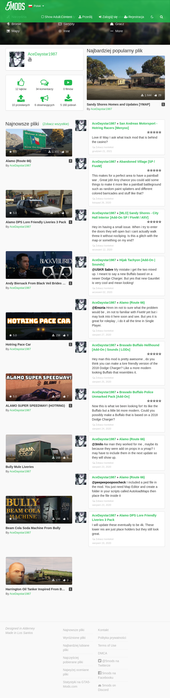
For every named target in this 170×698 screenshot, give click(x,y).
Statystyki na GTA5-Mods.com (76, 684)
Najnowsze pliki (73, 630)
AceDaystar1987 (42, 54)
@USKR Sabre (102, 269)
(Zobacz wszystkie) (55, 124)
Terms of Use (107, 645)
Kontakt (103, 630)
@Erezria (98, 307)
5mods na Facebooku (107, 675)
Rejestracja (134, 17)
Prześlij (85, 17)
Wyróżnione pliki (74, 637)
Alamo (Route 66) (132, 302)
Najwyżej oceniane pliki (76, 672)
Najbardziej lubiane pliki (76, 648)
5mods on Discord (107, 688)
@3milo (97, 444)
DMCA (102, 653)
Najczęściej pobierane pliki (73, 660)
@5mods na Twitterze (108, 663)
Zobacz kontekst (103, 147)
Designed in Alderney (20, 628)
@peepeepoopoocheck (109, 482)
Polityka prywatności (112, 637)
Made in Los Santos (19, 633)
